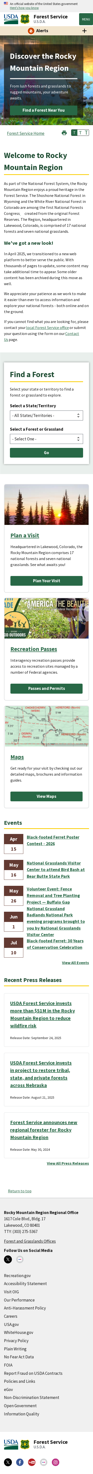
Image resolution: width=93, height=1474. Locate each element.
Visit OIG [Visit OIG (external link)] (11, 1292)
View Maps (46, 796)
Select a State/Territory (33, 406)
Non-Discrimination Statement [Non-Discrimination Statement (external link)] (31, 1397)
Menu (86, 19)
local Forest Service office (47, 327)
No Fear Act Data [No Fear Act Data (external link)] (19, 1357)
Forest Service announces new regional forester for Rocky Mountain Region (43, 1129)
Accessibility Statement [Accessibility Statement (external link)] (25, 1283)
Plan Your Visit (46, 580)
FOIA (8, 1365)
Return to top (19, 1190)
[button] (64, 132)
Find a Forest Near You (44, 110)
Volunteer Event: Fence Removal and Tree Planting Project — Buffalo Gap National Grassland (53, 896)
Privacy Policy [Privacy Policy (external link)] (16, 1340)
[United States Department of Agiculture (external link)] (12, 19)
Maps (17, 756)
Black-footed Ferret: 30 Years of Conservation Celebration (55, 944)
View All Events (75, 962)
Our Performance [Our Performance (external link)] (19, 1300)
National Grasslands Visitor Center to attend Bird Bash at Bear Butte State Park (56, 869)
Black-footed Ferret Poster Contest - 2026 (53, 840)
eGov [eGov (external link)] (8, 1389)
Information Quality (21, 1414)
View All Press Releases (68, 1163)
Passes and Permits (46, 688)
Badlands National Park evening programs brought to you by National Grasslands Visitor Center (56, 922)
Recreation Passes (33, 649)
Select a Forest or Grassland (36, 429)
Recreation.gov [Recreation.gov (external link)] (17, 1275)
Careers (10, 1316)
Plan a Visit (24, 535)
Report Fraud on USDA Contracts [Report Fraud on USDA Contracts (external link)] (33, 1373)
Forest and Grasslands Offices (30, 1241)
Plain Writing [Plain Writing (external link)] (15, 1349)
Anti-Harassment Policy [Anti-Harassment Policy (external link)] (25, 1308)
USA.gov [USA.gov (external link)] (11, 1324)
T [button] (74, 132)
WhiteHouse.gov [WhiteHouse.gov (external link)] (18, 1332)
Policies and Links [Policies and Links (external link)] (19, 1381)
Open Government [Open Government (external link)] (20, 1405)
